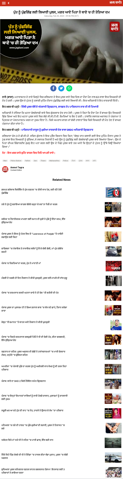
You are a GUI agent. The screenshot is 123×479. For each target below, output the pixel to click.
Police (65, 161)
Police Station (16, 161)
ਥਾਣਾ (87, 161)
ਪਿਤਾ (73, 161)
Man (5, 161)
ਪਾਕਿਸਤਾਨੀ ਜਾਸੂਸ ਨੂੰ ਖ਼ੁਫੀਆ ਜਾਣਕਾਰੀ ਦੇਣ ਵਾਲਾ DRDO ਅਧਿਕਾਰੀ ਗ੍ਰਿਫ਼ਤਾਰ (57, 129)
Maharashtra (54, 161)
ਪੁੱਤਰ (80, 161)
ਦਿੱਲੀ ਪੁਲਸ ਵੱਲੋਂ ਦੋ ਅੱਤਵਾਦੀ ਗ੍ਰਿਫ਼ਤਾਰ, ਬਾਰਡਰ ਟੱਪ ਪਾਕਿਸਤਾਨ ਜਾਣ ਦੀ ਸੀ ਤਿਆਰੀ (59, 106)
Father (27, 161)
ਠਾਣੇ (94, 161)
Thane (43, 161)
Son (35, 161)
